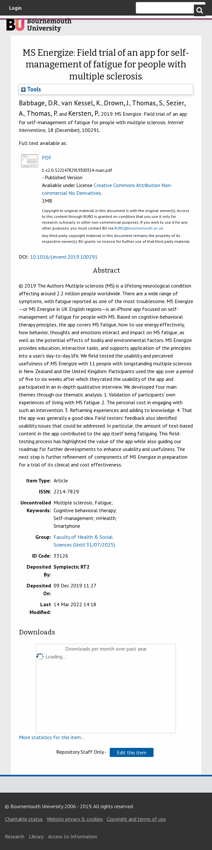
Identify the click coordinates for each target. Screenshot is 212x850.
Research (14, 836)
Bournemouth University (38, 27)
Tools (31, 89)
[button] (132, 752)
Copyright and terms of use (136, 819)
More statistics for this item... (51, 737)
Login (15, 8)
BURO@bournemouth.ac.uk (138, 228)
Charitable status (24, 819)
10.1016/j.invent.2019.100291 (64, 257)
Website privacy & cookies (75, 819)
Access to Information (72, 836)
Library (36, 836)
